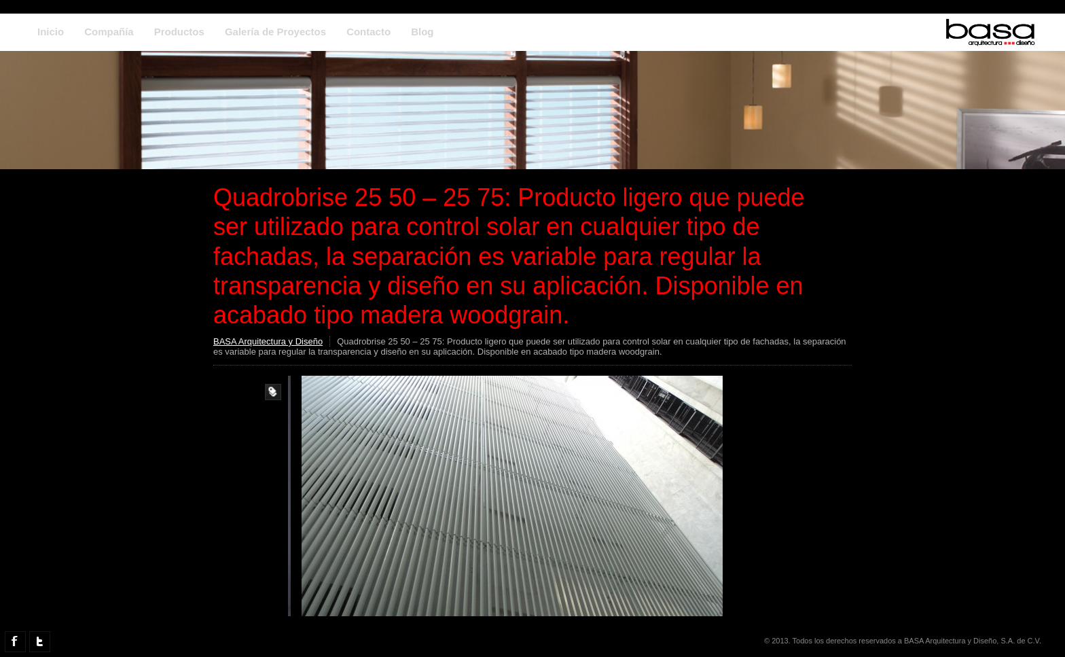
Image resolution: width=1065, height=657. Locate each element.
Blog (422, 31)
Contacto (368, 31)
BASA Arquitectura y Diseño (268, 341)
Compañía (109, 31)
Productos (179, 31)
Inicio (50, 31)
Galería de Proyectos (275, 31)
